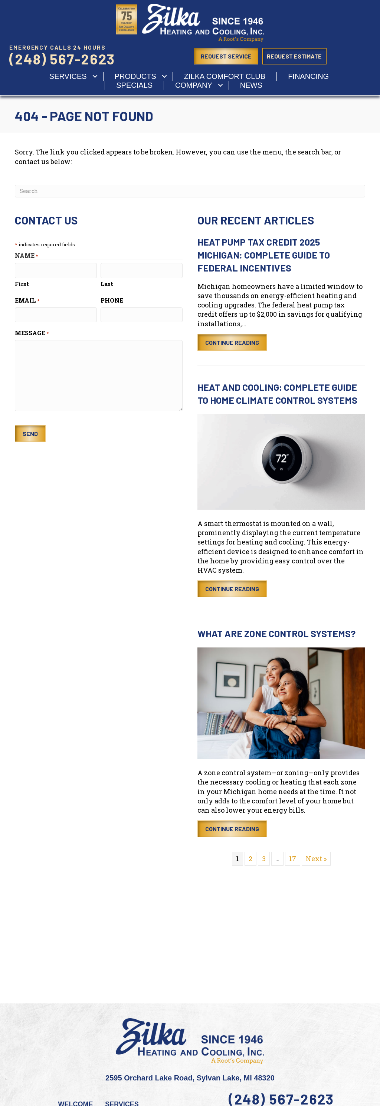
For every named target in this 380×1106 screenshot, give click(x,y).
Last (107, 283)
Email (27, 300)
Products (135, 76)
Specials (134, 85)
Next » (316, 858)
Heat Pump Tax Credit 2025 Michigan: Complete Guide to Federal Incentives (263, 254)
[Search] (190, 191)
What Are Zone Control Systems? (276, 633)
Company (193, 85)
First (22, 283)
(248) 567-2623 (62, 58)
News (251, 85)
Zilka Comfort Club (224, 76)
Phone (112, 300)
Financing (308, 76)
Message (32, 332)
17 (292, 858)
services (68, 76)
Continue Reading (232, 342)
